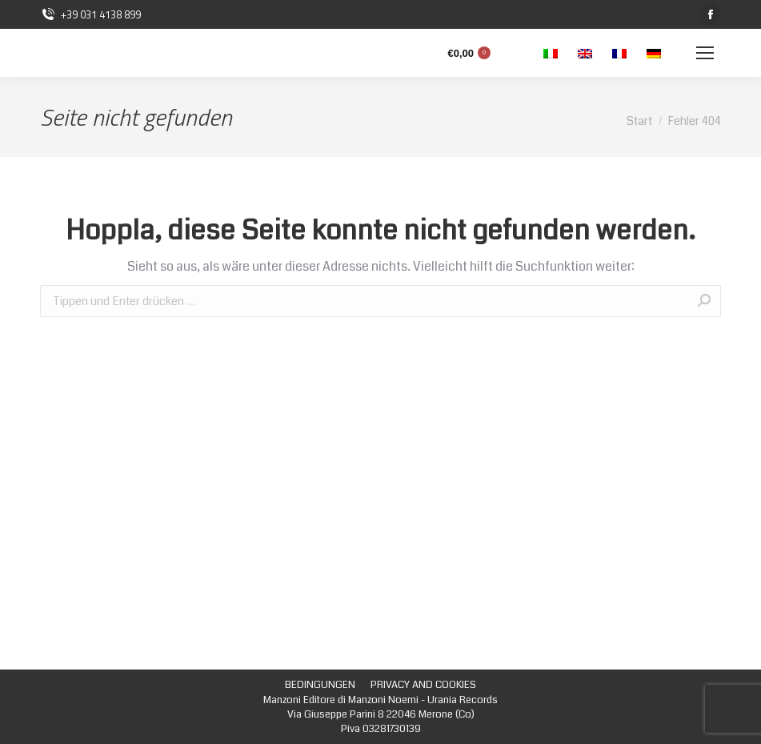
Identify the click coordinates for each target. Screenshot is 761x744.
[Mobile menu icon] (705, 53)
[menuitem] (320, 685)
